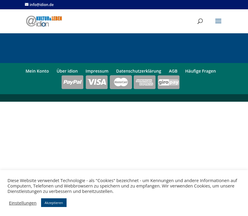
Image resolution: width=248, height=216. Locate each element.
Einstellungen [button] (23, 203)
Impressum (96, 71)
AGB (173, 71)
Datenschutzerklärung (138, 71)
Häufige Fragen (200, 71)
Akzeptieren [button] (54, 202)
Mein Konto (37, 71)
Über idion (67, 71)
